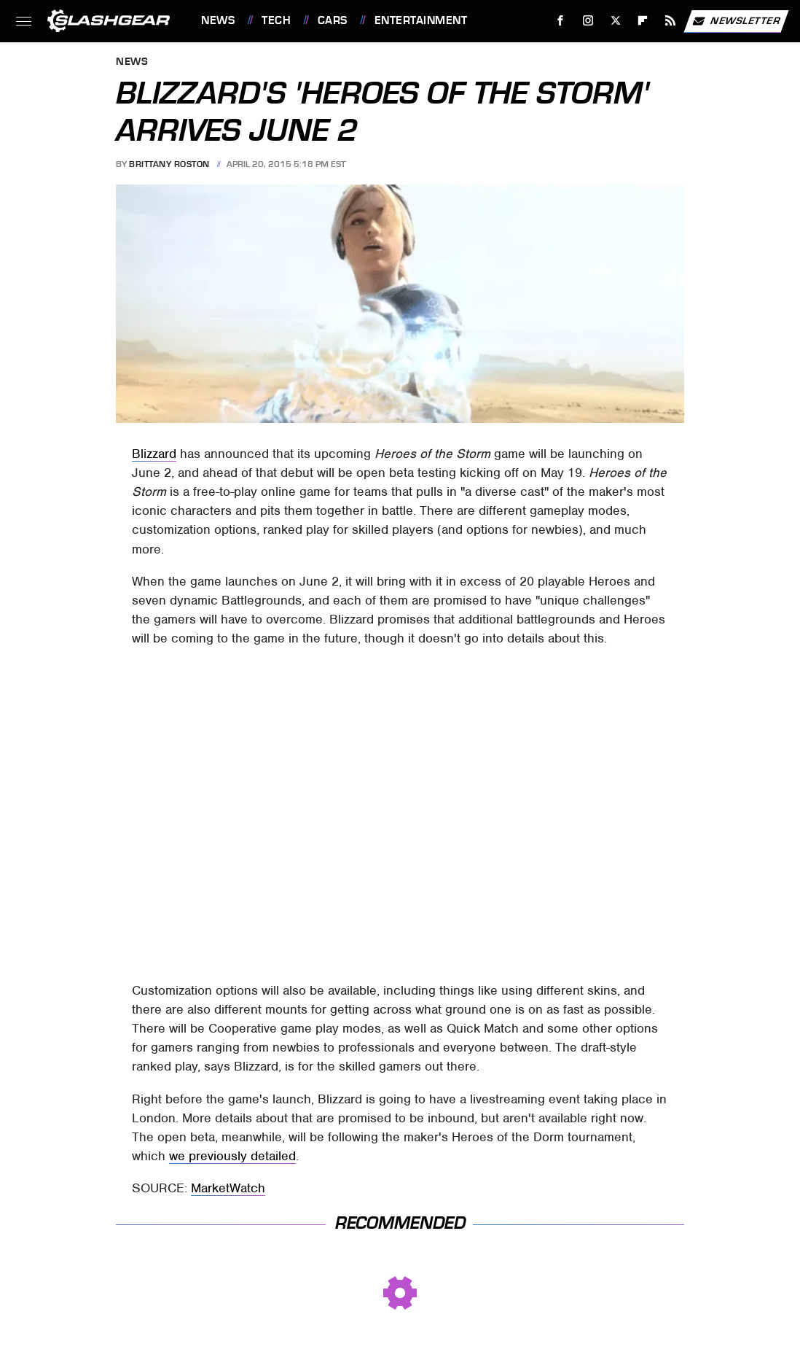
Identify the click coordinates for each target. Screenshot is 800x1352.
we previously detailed (232, 1156)
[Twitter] (615, 20)
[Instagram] (588, 20)
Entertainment (421, 20)
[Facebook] (560, 20)
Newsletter (736, 21)
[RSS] (670, 20)
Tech (276, 20)
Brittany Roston (169, 164)
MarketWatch (228, 1188)
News (218, 20)
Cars (333, 20)
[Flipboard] (643, 20)
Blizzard (154, 454)
